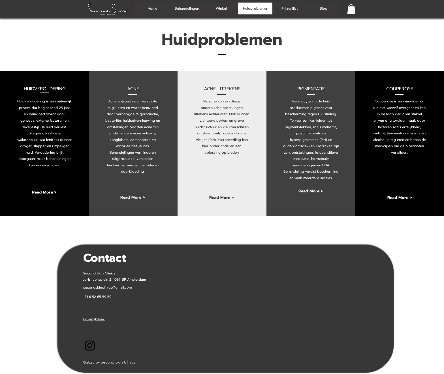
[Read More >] (44, 192)
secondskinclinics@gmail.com (107, 287)
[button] (351, 9)
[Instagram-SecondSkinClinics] (90, 345)
